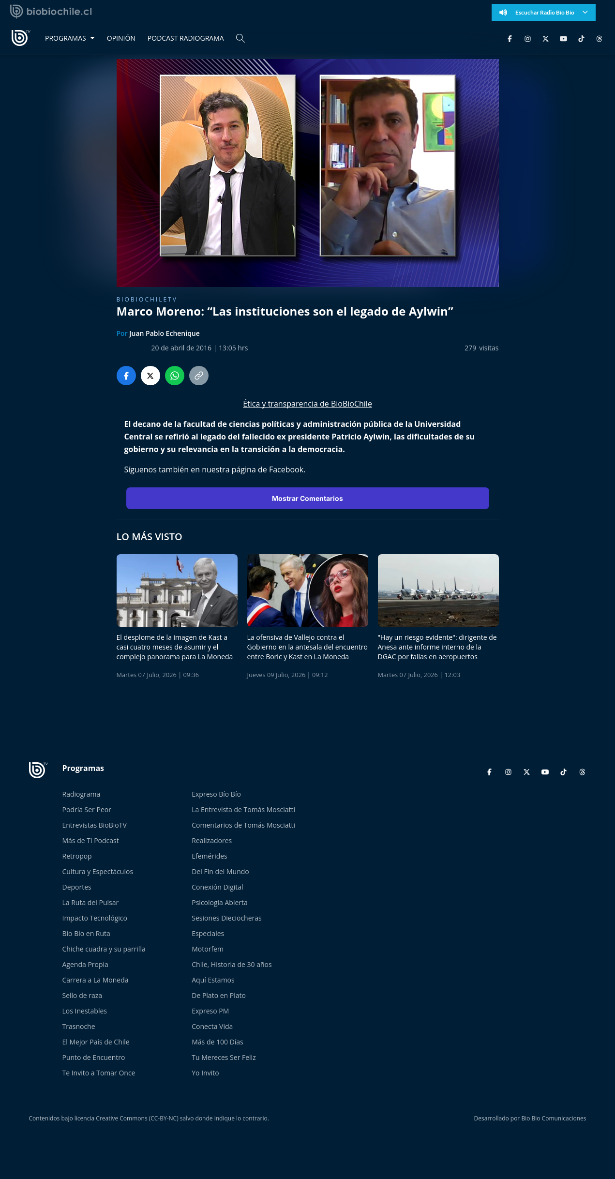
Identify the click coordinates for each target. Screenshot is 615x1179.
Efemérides (209, 856)
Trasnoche (78, 1026)
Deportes (76, 887)
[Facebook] (510, 38)
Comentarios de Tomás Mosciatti (243, 825)
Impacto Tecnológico (94, 917)
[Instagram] (528, 38)
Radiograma (81, 794)
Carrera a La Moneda (95, 979)
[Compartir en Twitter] (150, 375)
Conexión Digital (217, 887)
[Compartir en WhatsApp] (174, 375)
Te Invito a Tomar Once (98, 1072)
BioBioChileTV (147, 299)
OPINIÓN (121, 38)
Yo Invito (205, 1072)
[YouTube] (563, 38)
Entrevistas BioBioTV (94, 825)
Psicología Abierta (220, 902)
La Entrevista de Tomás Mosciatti (243, 809)
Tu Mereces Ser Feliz (223, 1057)
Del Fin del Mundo (220, 871)
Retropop (77, 856)
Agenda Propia (85, 964)
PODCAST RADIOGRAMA (186, 38)
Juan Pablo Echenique (164, 333)
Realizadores (212, 840)
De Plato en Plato (219, 995)
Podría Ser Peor (86, 809)
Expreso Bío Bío (216, 794)
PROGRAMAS (65, 38)
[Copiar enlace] (199, 375)
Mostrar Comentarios (307, 498)
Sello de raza (82, 995)
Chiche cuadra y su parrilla (104, 948)
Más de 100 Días (217, 1041)
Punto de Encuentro (93, 1057)
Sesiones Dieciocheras (226, 917)
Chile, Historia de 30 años (231, 964)
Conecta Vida (212, 1026)
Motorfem (208, 948)
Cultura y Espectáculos (98, 871)
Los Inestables (84, 1010)
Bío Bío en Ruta (86, 933)
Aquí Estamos (213, 979)
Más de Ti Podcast (90, 840)
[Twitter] (545, 38)
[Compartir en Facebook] (126, 375)
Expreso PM (210, 1010)
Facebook (286, 469)
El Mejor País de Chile (96, 1041)
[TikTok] (581, 38)
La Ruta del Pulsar (90, 902)
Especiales (208, 933)
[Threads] (599, 38)
